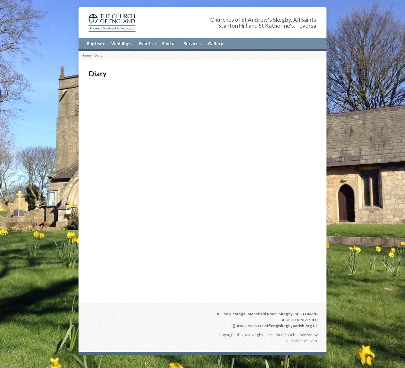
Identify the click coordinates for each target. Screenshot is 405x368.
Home (86, 55)
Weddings (121, 43)
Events (146, 43)
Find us (169, 43)
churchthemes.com (301, 340)
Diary (98, 55)
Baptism (95, 43)
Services (192, 43)
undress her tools (203, 365)
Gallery (215, 43)
